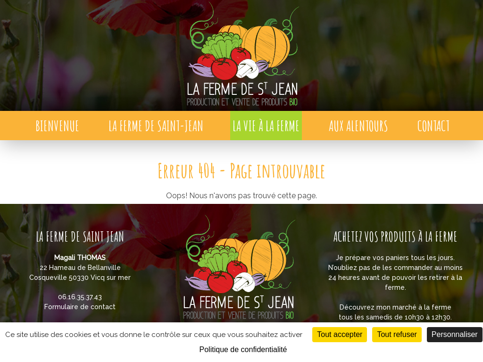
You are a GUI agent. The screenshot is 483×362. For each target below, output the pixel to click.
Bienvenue (57, 126)
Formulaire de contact (80, 307)
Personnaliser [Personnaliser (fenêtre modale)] (455, 334)
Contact (433, 126)
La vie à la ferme (266, 126)
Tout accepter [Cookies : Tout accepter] (339, 334)
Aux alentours (358, 126)
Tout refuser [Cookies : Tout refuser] (396, 334)
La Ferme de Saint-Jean (155, 126)
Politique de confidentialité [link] (243, 349)
